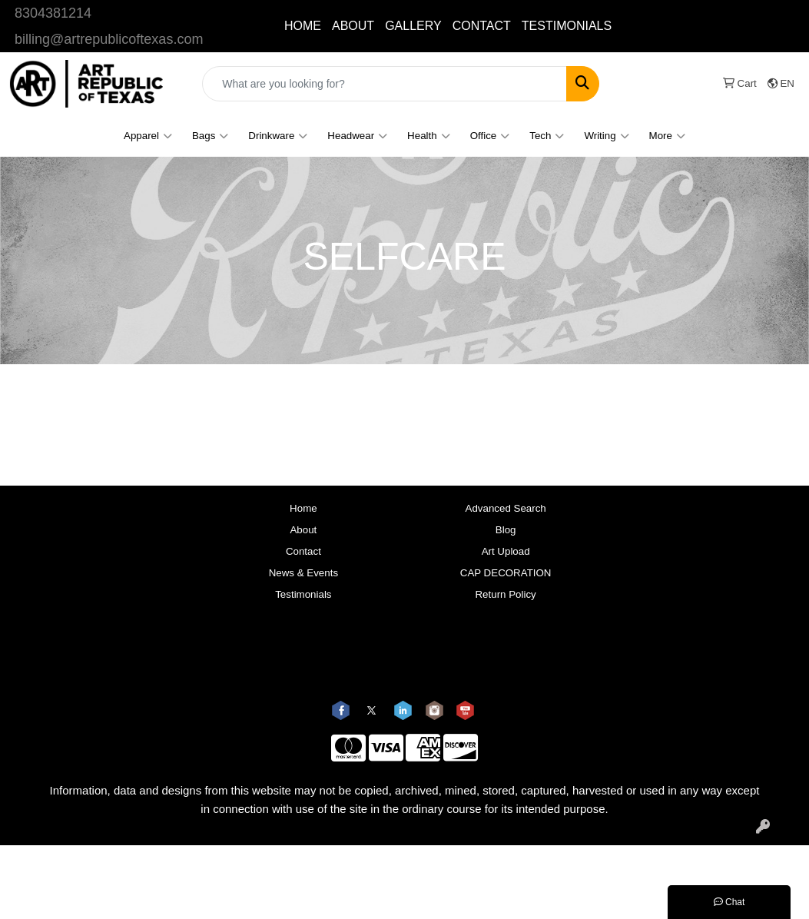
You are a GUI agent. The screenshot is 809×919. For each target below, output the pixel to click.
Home (303, 508)
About (303, 530)
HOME (302, 25)
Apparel (148, 136)
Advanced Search (506, 508)
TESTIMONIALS (567, 25)
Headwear (357, 136)
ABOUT (353, 25)
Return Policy (505, 594)
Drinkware (277, 136)
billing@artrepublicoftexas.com (109, 39)
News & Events (303, 573)
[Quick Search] (384, 83)
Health (428, 136)
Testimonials (303, 594)
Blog (506, 530)
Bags (210, 136)
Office (490, 136)
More (667, 136)
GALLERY (413, 25)
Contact (303, 551)
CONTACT (482, 25)
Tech (546, 136)
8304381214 (53, 13)
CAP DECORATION (506, 573)
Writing (606, 136)
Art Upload (506, 551)
